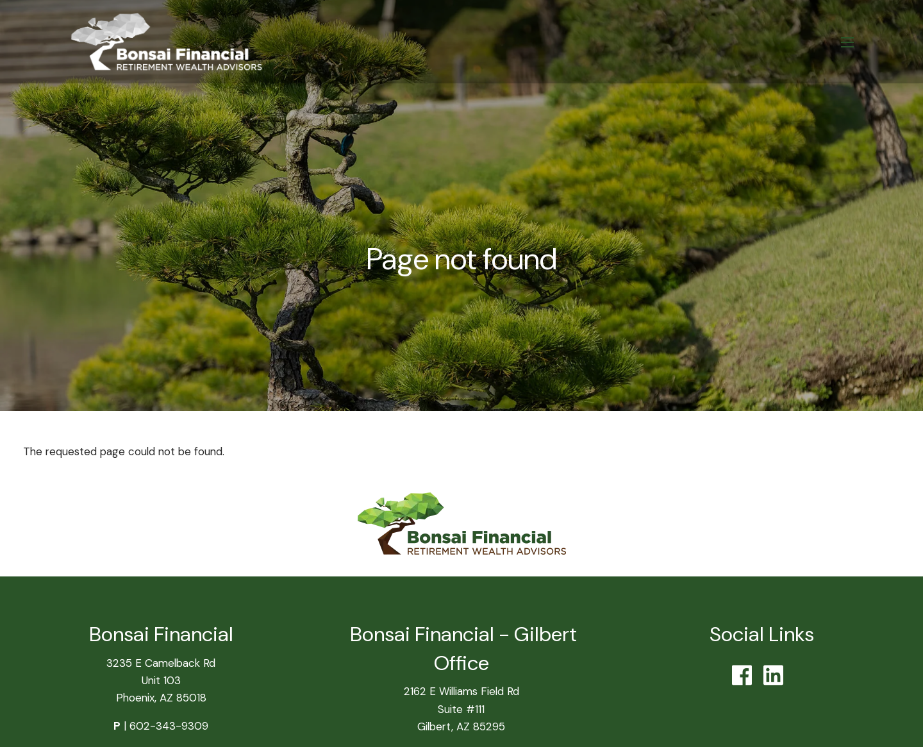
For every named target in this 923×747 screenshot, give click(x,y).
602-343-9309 (168, 726)
